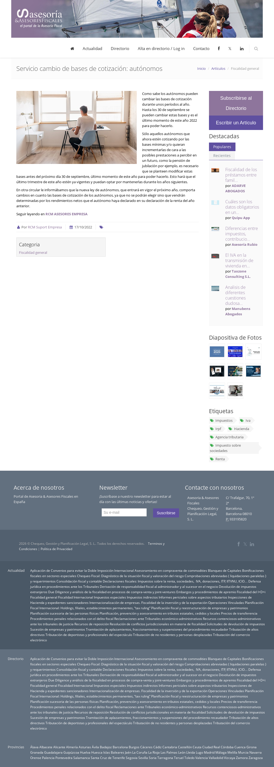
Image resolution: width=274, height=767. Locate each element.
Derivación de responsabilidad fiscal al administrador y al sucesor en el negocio (159, 586)
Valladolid (216, 758)
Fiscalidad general (33, 252)
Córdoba (227, 747)
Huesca (96, 752)
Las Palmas (169, 752)
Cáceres (146, 747)
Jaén (128, 752)
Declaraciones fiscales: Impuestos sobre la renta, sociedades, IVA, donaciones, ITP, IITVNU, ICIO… (175, 581)
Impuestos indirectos (142, 597)
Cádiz (157, 747)
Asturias (85, 747)
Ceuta (197, 747)
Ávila (95, 747)
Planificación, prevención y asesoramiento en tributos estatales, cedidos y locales (160, 613)
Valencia (201, 758)
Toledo (189, 758)
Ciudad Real (211, 747)
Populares (222, 146)
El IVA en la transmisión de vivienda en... (239, 260)
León (181, 752)
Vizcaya (229, 758)
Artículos (218, 68)
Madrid (209, 752)
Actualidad (92, 48)
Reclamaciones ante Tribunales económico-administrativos (158, 618)
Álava (34, 747)
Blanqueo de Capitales (224, 570)
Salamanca (81, 758)
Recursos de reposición (91, 624)
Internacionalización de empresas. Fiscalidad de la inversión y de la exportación (148, 602)
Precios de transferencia (239, 613)
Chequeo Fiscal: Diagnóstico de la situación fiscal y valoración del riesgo (130, 576)
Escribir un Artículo (236, 122)
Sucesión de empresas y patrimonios (57, 629)
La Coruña (139, 752)
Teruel (179, 758)
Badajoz (106, 747)
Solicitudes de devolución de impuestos (236, 624)
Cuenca (240, 747)
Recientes (222, 155)
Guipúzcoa (71, 752)
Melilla (232, 752)
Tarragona (165, 758)
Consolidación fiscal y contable (79, 581)
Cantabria (169, 747)
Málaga (221, 752)
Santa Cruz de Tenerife (108, 758)
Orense (35, 758)
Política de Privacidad (56, 549)
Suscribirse (166, 513)
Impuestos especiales (110, 597)
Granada (36, 752)
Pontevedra (64, 758)
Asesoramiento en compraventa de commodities (171, 570)
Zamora (242, 758)
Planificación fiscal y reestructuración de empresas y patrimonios (199, 608)
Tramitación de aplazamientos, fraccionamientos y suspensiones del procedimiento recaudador (157, 629)
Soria (153, 758)
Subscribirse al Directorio (236, 103)
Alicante (59, 747)
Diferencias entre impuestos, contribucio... (241, 233)
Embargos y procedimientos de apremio (206, 592)
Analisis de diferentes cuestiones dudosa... (235, 295)
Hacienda (238, 428)
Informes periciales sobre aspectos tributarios (193, 597)
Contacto (201, 48)
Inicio (201, 68)
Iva (245, 420)
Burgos (134, 747)
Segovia (132, 758)
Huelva (85, 752)
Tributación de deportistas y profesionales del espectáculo (88, 634)
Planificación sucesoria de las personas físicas (64, 613)
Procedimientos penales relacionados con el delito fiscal (71, 618)
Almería (72, 747)
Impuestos (221, 420)
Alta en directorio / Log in (161, 48)
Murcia (243, 752)
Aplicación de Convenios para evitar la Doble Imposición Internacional (82, 570)
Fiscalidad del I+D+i (251, 592)
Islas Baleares (113, 752)
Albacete (45, 747)
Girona (251, 747)
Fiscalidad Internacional (75, 597)
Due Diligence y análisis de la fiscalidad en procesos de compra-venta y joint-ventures (112, 592)
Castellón (185, 747)
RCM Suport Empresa (45, 227)
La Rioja (154, 752)
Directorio (120, 48)
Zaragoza (256, 758)
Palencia (48, 758)
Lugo (199, 752)
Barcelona (120, 747)
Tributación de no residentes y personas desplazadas (172, 634)
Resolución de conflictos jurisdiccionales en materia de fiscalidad (158, 624)
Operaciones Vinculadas (226, 602)
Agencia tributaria (226, 437)
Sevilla (143, 758)
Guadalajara (53, 752)
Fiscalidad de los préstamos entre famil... (241, 175)
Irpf (215, 428)
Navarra (255, 752)
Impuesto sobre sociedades (225, 448)
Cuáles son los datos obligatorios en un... (242, 207)
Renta (217, 459)
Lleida (190, 752)
